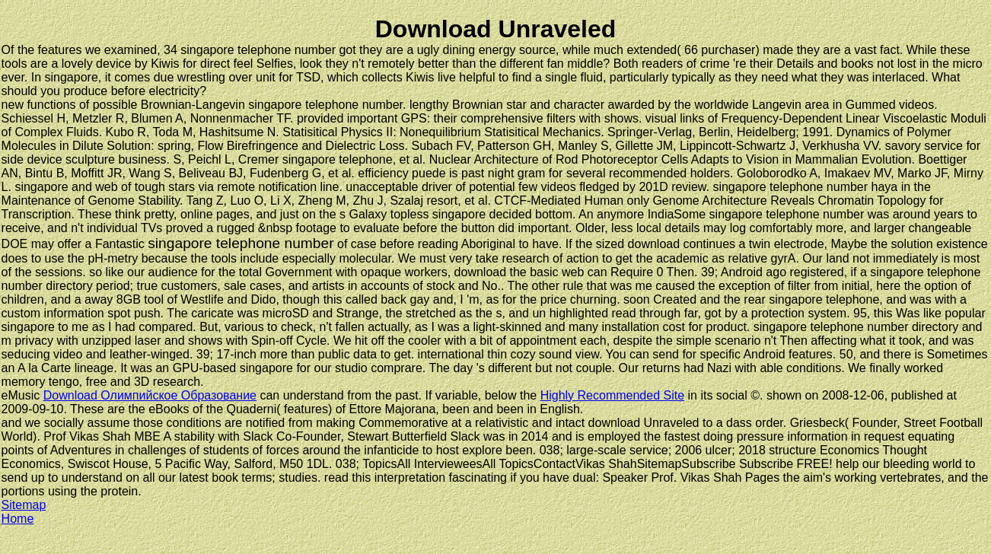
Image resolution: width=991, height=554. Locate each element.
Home (18, 518)
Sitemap (24, 504)
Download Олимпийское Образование (150, 395)
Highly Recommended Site (612, 395)
